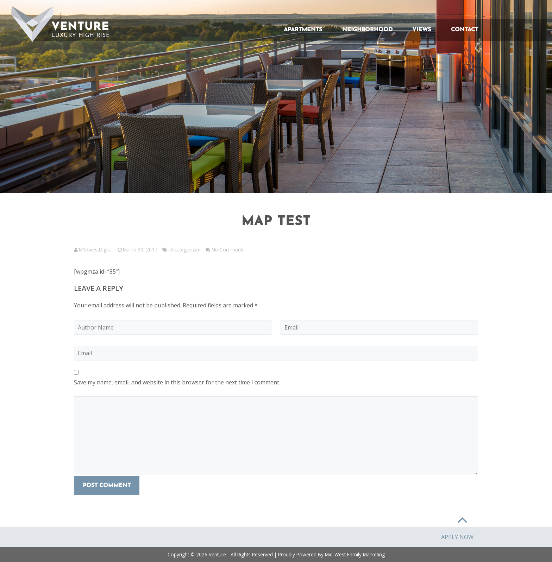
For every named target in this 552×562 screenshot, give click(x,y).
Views (421, 30)
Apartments (303, 30)
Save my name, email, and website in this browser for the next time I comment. (177, 382)
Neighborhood (367, 30)
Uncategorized (185, 249)
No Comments (228, 249)
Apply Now (457, 537)
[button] (32, 24)
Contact (464, 30)
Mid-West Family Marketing (355, 554)
